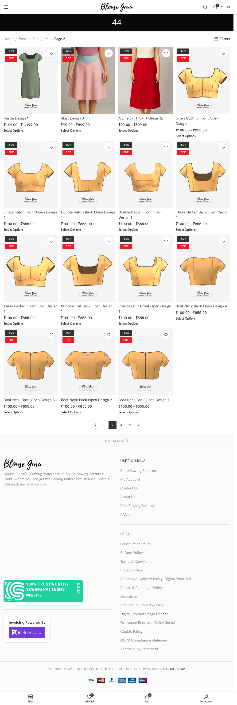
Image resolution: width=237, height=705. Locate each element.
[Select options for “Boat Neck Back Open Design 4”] (187, 318)
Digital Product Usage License (144, 614)
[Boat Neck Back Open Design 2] (87, 362)
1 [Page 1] (104, 425)
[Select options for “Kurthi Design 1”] (14, 130)
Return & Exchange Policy (141, 588)
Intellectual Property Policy (142, 605)
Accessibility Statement (139, 649)
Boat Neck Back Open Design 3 (29, 400)
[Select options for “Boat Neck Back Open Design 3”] (14, 413)
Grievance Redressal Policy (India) (147, 623)
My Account (130, 479)
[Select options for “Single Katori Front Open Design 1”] (14, 229)
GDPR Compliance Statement (144, 640)
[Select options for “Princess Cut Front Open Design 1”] (129, 323)
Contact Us (129, 488)
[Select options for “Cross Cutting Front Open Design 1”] (187, 135)
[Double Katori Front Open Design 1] (145, 174)
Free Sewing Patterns (137, 506)
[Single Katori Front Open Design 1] (30, 174)
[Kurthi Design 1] (30, 79)
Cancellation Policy (135, 544)
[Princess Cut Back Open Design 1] (87, 268)
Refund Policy (131, 553)
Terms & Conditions (136, 562)
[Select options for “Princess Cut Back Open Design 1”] (72, 323)
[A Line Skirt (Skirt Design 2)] (145, 79)
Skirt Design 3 (72, 117)
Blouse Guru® (116, 441)
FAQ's (125, 515)
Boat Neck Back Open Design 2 (87, 400)
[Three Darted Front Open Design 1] (30, 268)
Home (8, 39)
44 (47, 39)
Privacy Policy (131, 570)
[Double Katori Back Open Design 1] (87, 174)
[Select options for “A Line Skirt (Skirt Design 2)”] (129, 130)
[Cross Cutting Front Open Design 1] (203, 79)
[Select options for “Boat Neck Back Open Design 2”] (72, 413)
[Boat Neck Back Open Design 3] (30, 362)
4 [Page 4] (130, 425)
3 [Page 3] (121, 425)
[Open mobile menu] (6, 7)
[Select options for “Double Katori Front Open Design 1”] (129, 229)
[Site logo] (117, 7)
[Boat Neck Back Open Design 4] (203, 268)
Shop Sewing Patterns (138, 471)
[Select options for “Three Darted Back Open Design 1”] (187, 229)
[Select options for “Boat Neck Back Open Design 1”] (129, 413)
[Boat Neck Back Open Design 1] (145, 362)
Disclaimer (129, 597)
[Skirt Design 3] (87, 79)
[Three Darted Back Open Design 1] (203, 174)
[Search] (205, 7)
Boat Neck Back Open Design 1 (144, 400)
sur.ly (10, 598)
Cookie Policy (131, 632)
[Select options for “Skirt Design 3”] (72, 130)
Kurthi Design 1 (16, 117)
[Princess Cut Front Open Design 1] (145, 268)
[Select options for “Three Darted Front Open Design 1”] (14, 323)
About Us (127, 497)
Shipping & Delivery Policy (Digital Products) (155, 579)
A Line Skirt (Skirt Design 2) (141, 117)
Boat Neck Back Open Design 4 (202, 305)
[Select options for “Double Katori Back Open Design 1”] (72, 229)
